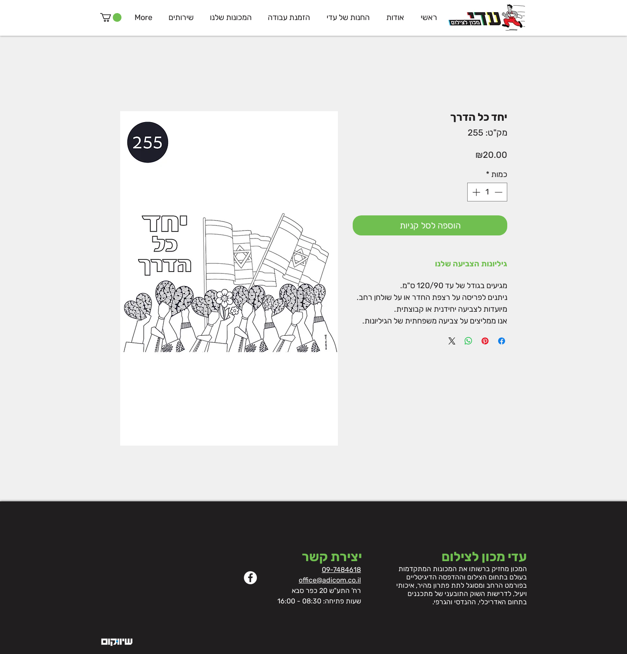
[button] (110, 17)
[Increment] (475, 192)
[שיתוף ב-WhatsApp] (468, 341)
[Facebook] (250, 577)
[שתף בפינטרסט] (485, 341)
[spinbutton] (487, 192)
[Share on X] (452, 341)
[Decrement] (499, 192)
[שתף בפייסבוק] (501, 341)
